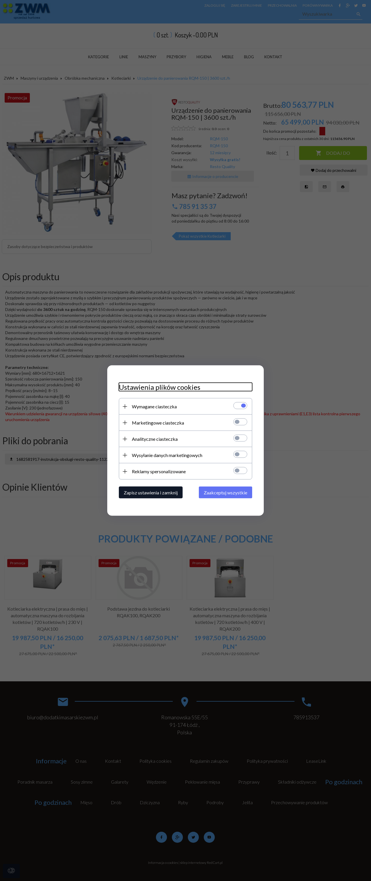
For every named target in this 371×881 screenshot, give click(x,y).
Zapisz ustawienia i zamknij (151, 492)
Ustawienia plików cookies (159, 387)
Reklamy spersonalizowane (159, 471)
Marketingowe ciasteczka (158, 422)
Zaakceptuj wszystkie (225, 492)
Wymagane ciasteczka (154, 406)
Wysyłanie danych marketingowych (167, 455)
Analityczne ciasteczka (155, 439)
